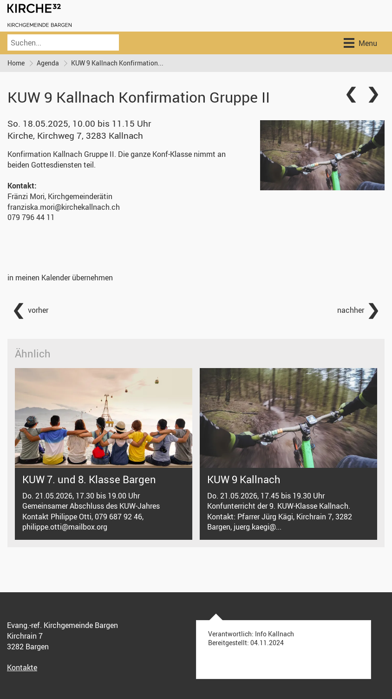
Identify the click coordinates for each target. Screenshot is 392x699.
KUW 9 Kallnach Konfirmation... (117, 62)
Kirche (75, 135)
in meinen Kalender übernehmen (60, 277)
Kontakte (22, 667)
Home (16, 62)
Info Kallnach (274, 634)
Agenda (48, 62)
